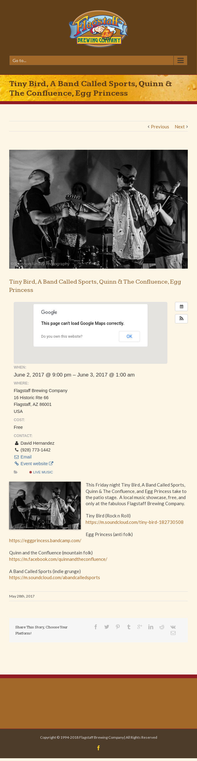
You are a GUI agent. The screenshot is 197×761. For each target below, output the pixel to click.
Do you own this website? (62, 336)
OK (129, 336)
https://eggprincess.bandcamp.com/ (45, 540)
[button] (181, 318)
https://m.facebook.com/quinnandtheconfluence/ (58, 559)
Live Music (41, 472)
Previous (160, 126)
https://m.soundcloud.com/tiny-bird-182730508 (135, 522)
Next (180, 126)
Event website (33, 463)
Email (23, 456)
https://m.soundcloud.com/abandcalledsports (54, 577)
